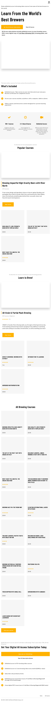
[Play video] (25, 54)
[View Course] (25, 164)
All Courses (47, 695)
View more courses (8, 629)
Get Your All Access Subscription (12, 27)
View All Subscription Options (25, 657)
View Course (8, 203)
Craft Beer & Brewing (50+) (26, 32)
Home (41, 695)
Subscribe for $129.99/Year (25, 653)
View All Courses (31, 27)
